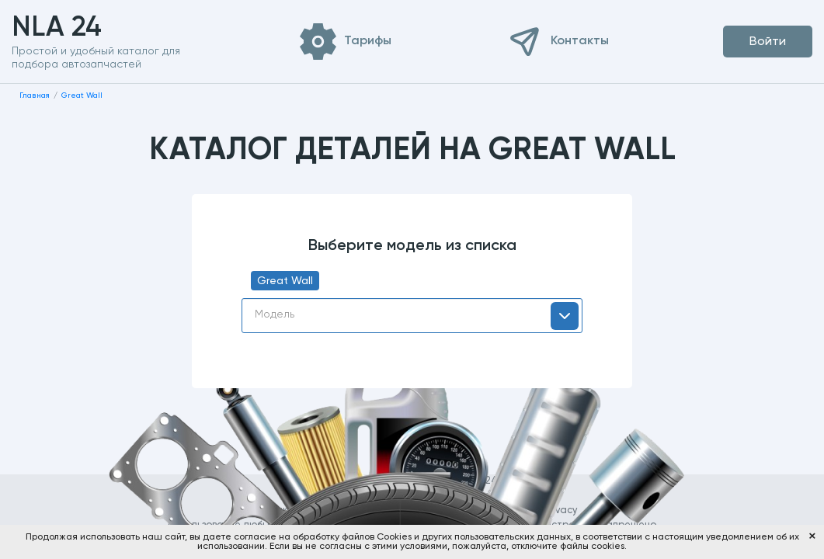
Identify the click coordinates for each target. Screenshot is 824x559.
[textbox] (412, 314)
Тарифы (367, 41)
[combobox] (412, 315)
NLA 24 (81, 28)
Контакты (580, 41)
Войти (767, 42)
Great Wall (285, 281)
